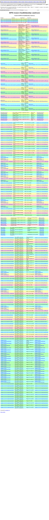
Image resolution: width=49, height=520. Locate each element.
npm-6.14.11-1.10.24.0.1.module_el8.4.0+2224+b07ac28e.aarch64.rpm (38, 105)
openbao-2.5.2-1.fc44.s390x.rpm (42, 135)
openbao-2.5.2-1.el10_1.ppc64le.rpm (40, 176)
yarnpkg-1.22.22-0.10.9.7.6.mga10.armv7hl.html (6, 343)
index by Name (36, 1)
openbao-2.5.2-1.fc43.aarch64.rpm (42, 139)
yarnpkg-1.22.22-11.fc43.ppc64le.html (7, 299)
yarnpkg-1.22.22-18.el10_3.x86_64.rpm (41, 278)
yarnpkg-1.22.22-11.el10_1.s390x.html (7, 310)
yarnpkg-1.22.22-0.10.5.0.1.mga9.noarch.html (5, 366)
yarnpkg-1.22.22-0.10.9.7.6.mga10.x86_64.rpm (40, 347)
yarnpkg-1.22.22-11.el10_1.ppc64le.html (5, 308)
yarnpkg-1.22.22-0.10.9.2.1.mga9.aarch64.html (6, 349)
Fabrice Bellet (2, 412)
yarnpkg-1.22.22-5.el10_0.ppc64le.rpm (41, 334)
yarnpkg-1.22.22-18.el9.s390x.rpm (41, 284)
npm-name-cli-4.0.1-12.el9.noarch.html (4, 113)
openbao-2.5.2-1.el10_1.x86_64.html (4, 181)
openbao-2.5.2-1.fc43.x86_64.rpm (42, 146)
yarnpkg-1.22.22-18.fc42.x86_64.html (7, 269)
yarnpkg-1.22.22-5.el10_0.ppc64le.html (7, 334)
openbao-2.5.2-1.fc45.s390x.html (6, 127)
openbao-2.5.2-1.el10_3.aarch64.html (4, 157)
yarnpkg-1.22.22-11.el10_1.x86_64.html (7, 312)
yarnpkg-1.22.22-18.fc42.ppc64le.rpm (41, 265)
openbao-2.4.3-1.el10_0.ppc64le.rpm (40, 202)
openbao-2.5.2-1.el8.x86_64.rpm (42, 197)
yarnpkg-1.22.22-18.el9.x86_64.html (7, 287)
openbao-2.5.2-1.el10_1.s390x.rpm (42, 178)
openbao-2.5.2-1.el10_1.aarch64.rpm (40, 174)
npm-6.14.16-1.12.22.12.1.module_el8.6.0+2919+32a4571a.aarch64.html (11, 84)
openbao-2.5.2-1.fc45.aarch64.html (7, 122)
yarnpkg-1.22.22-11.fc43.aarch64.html (7, 297)
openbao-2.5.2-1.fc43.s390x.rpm (42, 144)
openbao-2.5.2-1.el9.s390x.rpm (41, 187)
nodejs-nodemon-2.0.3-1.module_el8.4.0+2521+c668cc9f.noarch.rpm (39, 34)
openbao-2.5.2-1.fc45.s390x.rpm (42, 127)
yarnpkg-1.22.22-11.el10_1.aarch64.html (5, 306)
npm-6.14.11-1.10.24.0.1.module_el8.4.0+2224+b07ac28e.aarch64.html (11, 105)
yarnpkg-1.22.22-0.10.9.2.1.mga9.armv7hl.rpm (40, 351)
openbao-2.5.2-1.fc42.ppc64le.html (7, 150)
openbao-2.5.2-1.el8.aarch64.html (6, 191)
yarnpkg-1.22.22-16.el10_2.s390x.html (7, 293)
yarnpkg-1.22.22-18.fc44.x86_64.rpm (41, 252)
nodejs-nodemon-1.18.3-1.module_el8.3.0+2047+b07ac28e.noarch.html (9, 55)
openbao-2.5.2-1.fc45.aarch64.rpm (42, 122)
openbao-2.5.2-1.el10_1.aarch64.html (4, 174)
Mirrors (41, 1)
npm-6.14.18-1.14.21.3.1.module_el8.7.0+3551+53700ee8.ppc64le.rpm (38, 68)
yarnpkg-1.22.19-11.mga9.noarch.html (7, 400)
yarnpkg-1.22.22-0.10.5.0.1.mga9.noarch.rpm (39, 366)
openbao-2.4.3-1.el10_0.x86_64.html (4, 206)
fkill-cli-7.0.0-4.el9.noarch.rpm (32, 20)
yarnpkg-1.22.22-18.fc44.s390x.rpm (41, 250)
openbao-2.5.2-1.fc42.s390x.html (6, 152)
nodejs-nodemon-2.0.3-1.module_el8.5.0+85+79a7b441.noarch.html (8, 30)
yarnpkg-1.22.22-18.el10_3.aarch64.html (5, 272)
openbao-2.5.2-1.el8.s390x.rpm (41, 195)
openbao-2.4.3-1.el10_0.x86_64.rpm (40, 206)
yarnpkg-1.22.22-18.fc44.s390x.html (7, 250)
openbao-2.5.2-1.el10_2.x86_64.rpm (40, 172)
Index (2, 1)
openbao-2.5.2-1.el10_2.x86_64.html (4, 172)
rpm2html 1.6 (7, 410)
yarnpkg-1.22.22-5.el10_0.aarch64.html (7, 332)
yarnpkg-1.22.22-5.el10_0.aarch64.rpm (41, 332)
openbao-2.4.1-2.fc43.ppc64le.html (7, 210)
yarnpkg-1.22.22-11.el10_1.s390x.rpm (41, 310)
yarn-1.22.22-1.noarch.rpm (41, 228)
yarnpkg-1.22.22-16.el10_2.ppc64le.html (5, 291)
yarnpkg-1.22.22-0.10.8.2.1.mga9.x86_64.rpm (40, 364)
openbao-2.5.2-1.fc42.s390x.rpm (42, 152)
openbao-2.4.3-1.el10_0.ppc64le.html (4, 202)
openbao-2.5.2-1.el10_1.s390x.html (7, 178)
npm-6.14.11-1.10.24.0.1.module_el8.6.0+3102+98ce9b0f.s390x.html (10, 97)
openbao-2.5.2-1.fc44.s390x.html (6, 135)
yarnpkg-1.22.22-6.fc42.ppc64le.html (7, 325)
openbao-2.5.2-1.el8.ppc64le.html (6, 193)
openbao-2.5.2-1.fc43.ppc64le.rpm (42, 142)
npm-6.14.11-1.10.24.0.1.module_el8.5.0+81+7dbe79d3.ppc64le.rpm (38, 101)
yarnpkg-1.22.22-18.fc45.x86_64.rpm (41, 244)
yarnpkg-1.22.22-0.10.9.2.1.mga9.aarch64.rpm (40, 349)
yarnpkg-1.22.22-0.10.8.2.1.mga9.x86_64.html (6, 364)
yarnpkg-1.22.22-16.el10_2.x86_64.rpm (41, 295)
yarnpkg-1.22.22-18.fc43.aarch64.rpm (41, 254)
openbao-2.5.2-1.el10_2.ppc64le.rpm (40, 168)
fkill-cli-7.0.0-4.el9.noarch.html (6, 20)
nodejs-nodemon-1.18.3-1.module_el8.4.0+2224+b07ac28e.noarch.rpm (39, 51)
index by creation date (29, 1)
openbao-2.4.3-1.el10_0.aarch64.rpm (40, 200)
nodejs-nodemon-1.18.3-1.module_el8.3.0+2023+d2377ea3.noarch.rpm (39, 59)
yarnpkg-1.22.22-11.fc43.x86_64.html (7, 304)
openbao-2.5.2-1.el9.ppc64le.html (6, 185)
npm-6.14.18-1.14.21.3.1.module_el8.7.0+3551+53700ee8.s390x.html (10, 72)
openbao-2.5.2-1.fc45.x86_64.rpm (42, 129)
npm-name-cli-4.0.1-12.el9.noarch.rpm (40, 113)
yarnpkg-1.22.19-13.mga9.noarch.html (7, 392)
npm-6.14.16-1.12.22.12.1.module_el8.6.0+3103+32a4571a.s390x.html (10, 80)
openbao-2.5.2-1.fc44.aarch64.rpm (42, 131)
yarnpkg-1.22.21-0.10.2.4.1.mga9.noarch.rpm (39, 375)
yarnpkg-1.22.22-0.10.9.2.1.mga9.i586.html (5, 354)
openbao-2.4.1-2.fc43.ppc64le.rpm (42, 210)
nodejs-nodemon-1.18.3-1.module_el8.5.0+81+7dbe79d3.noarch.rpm (38, 47)
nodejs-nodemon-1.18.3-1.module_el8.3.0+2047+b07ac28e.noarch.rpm (39, 55)
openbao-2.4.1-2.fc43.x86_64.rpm (42, 215)
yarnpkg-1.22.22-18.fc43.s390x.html (7, 259)
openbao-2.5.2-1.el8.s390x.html (6, 195)
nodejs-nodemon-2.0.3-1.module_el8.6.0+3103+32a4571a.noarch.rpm (39, 26)
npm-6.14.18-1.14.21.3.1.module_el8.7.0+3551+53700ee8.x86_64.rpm (38, 76)
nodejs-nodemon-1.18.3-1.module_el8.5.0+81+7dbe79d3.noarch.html (8, 47)
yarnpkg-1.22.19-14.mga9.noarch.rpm (41, 383)
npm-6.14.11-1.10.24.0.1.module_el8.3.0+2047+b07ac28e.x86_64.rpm (38, 109)
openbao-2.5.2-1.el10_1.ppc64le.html (4, 176)
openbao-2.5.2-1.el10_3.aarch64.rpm (40, 157)
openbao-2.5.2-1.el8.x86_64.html (6, 197)
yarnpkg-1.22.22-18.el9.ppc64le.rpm (41, 282)
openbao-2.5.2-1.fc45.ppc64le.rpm (42, 124)
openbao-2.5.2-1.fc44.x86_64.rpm (42, 137)
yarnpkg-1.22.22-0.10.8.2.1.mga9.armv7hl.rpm (40, 360)
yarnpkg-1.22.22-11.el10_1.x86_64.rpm (41, 312)
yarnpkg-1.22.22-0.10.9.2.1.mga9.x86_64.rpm (40, 356)
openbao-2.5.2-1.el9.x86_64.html (6, 189)
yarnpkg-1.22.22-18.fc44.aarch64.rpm (41, 246)
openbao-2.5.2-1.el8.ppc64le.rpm (42, 193)
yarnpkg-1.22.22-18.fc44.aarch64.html (7, 246)
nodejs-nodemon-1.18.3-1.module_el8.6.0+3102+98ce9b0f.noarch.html (9, 42)
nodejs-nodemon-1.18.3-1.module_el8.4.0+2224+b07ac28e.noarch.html (9, 51)
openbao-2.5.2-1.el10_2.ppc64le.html (4, 168)
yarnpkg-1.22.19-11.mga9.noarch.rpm (41, 400)
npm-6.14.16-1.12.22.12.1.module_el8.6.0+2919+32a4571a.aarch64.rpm (39, 84)
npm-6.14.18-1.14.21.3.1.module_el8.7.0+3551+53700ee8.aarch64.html (11, 64)
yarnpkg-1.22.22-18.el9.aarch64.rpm (41, 280)
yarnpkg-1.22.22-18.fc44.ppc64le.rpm (41, 248)
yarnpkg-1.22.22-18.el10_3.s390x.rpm (41, 276)
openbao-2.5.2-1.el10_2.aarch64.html (4, 166)
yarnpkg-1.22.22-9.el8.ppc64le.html (7, 317)
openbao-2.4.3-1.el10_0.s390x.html (7, 204)
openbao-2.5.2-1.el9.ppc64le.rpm (42, 185)
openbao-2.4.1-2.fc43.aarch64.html (7, 208)
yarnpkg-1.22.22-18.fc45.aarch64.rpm (41, 237)
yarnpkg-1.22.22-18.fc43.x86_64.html (7, 261)
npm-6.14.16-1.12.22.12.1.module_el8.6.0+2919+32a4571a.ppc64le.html (11, 88)
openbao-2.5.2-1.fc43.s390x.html (6, 144)
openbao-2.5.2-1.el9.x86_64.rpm (42, 189)
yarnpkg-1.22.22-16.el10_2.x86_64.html (7, 295)
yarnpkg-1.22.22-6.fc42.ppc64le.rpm (41, 325)
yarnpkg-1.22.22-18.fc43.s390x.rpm (41, 259)
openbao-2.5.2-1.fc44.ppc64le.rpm (42, 133)
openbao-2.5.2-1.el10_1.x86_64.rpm (40, 181)
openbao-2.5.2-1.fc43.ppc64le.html (7, 142)
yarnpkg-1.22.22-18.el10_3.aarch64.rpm (39, 272)
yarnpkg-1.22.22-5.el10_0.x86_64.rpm (41, 338)
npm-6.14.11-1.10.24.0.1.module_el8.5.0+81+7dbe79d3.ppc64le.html (10, 101)
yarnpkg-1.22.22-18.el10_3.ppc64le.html (5, 274)
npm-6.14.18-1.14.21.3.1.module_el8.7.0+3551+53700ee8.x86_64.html (10, 76)
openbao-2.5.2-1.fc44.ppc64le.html (7, 133)
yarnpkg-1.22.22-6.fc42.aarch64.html (7, 323)
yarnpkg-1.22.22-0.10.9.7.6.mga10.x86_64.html (6, 347)
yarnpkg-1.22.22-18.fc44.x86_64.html (7, 252)
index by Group (6, 1)
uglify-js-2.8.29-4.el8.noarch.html (4, 218)
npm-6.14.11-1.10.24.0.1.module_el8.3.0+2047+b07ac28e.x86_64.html (10, 109)
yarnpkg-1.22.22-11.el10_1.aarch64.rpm (39, 306)
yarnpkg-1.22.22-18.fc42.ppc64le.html (7, 265)
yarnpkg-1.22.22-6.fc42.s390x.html (7, 327)
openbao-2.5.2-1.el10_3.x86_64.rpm (40, 164)
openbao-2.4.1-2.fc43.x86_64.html (6, 215)
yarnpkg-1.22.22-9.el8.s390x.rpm (40, 319)
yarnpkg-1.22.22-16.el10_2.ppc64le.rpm (39, 291)
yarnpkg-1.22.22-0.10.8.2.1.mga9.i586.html (5, 362)
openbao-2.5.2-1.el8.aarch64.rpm (42, 191)
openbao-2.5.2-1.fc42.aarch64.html (7, 148)
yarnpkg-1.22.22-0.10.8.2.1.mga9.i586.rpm (39, 362)
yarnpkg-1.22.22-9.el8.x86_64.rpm (41, 321)
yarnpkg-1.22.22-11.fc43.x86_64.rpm (41, 304)
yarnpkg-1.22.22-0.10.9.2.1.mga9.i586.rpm (39, 354)
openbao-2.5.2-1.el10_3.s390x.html (7, 161)
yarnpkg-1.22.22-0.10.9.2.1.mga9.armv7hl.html (6, 351)
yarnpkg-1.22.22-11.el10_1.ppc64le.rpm (39, 308)
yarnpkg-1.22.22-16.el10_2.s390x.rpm (41, 293)
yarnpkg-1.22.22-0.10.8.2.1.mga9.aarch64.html (6, 358)
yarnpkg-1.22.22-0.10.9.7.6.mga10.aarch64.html (6, 341)
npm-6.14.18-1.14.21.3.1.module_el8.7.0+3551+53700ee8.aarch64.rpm (38, 64)
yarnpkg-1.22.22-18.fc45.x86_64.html (7, 244)
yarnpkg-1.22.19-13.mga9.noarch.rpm (41, 392)
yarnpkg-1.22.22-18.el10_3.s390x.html (7, 276)
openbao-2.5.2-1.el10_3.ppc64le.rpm (40, 159)
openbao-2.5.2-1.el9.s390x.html (6, 187)
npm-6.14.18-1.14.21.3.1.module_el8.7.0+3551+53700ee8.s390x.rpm (38, 72)
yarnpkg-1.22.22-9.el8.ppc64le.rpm (41, 317)
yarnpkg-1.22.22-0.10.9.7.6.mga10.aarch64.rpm (40, 341)
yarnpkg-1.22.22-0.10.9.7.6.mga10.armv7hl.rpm (40, 343)
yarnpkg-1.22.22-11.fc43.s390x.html (7, 302)
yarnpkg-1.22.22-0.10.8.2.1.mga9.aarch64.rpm (40, 358)
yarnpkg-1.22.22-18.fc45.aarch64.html (7, 237)
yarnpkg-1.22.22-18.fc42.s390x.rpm (41, 267)
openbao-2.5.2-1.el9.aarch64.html (6, 182)
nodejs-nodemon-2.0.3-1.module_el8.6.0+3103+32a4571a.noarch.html (9, 26)
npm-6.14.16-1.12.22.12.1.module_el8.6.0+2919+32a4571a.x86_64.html (11, 93)
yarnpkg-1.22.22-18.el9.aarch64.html (7, 280)
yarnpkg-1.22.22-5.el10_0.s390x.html (7, 336)
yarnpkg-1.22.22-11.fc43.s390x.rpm (41, 302)
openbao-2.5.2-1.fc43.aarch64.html (7, 139)
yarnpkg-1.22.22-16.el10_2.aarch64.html (5, 289)
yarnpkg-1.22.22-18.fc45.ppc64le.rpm (41, 239)
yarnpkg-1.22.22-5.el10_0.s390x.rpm (41, 336)
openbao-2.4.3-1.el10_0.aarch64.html (4, 200)
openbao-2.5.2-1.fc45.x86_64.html (6, 129)
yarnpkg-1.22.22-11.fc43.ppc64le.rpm (41, 299)
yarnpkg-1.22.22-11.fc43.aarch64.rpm (41, 297)
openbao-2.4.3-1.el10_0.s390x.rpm (42, 204)
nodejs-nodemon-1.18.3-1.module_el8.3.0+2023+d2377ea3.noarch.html (9, 59)
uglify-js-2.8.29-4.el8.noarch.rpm (41, 218)
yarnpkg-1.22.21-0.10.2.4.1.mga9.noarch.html (5, 375)
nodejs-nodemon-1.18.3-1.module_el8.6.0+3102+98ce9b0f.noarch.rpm (39, 42)
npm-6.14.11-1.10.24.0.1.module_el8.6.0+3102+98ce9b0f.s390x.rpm (38, 97)
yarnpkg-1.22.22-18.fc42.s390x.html (7, 267)
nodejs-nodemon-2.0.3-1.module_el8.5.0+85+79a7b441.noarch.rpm (38, 30)
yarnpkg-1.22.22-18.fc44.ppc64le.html (7, 248)
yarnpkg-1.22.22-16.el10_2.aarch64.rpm (39, 289)
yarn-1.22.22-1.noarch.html (3, 228)
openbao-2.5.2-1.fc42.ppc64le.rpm (42, 150)
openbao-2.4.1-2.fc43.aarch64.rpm (42, 208)
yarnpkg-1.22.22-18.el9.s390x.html (7, 284)
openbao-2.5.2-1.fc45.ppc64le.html (7, 124)
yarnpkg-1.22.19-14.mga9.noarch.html (7, 383)
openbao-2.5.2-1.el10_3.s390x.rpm (42, 161)
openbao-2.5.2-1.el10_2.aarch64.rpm (40, 166)
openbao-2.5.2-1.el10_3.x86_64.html (4, 164)
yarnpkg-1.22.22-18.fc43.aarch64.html (7, 254)
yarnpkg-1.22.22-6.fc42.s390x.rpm (41, 327)
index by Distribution (14, 1)
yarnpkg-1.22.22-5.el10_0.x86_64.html (7, 338)
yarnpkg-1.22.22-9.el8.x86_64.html (7, 321)
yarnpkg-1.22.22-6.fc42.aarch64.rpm (41, 323)
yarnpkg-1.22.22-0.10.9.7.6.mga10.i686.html (5, 345)
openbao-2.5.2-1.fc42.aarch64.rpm (42, 148)
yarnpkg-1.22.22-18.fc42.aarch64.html (7, 263)
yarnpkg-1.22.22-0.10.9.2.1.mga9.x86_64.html (6, 356)
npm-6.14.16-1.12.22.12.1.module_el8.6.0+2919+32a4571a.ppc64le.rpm (39, 88)
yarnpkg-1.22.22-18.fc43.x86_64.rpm (41, 261)
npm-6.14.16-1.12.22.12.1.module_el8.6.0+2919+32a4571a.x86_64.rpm (39, 93)
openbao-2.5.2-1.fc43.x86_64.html (6, 146)
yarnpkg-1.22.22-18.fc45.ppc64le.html (7, 239)
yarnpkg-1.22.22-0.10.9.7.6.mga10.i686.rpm (39, 345)
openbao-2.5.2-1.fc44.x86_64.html (6, 137)
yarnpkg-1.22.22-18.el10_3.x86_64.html (7, 278)
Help (44, 1)
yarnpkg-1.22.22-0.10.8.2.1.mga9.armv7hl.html (6, 360)
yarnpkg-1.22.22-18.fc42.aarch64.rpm (41, 263)
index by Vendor (21, 1)
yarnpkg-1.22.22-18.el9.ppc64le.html (7, 282)
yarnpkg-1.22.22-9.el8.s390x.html (6, 319)
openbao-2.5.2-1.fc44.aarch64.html (7, 131)
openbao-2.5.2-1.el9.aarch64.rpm (42, 182)
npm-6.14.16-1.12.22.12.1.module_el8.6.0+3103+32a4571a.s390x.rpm (38, 80)
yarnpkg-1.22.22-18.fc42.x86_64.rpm (41, 269)
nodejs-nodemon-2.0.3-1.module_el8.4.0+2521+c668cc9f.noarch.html (9, 34)
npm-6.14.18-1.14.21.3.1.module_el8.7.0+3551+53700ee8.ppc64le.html (11, 68)
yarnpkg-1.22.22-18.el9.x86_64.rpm (41, 287)
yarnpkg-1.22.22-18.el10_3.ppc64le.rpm (39, 274)
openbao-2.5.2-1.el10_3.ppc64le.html (4, 159)
